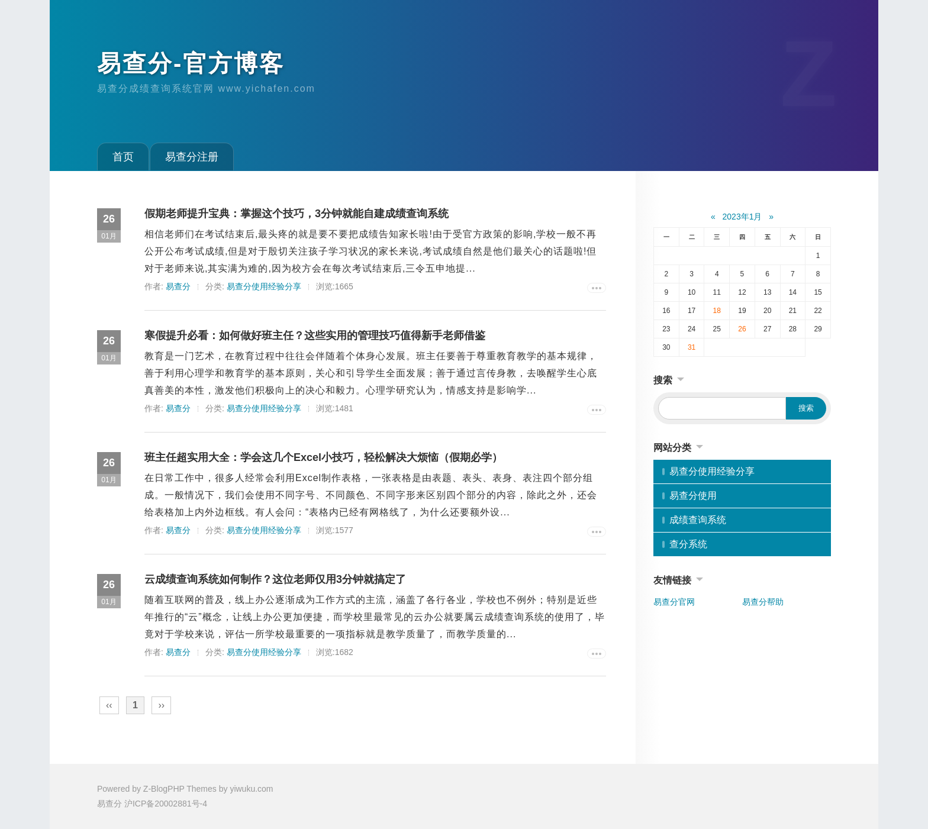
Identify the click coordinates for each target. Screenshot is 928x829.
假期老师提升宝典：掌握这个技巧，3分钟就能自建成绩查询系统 (296, 214)
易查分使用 (693, 496)
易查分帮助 (763, 602)
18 (717, 311)
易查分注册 (191, 157)
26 (742, 329)
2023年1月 (742, 216)
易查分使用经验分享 (264, 286)
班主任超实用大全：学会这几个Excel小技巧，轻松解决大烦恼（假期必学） (323, 457)
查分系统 (688, 544)
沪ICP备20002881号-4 (165, 803)
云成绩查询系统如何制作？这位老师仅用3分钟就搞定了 (275, 579)
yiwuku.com (251, 788)
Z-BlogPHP (164, 788)
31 (691, 347)
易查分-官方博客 (191, 63)
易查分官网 (674, 602)
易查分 (178, 286)
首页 (123, 157)
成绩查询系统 (697, 520)
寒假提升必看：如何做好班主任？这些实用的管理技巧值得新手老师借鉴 (314, 335)
